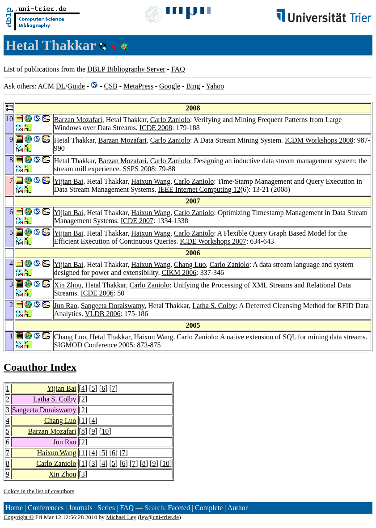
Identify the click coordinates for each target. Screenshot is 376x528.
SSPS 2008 (139, 169)
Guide (76, 86)
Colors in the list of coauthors (39, 491)
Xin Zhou (68, 285)
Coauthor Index (40, 367)
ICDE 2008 (155, 127)
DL (60, 86)
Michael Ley (121, 517)
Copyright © (19, 517)
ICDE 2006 (96, 293)
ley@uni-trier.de (159, 517)
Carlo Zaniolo (170, 119)
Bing (193, 86)
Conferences (45, 507)
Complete (209, 507)
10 (105, 431)
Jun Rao (65, 305)
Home (14, 507)
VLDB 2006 (103, 313)
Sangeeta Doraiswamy (112, 305)
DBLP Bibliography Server (126, 69)
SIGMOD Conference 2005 (93, 345)
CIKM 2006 (179, 272)
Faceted (179, 507)
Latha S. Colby (213, 305)
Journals (80, 507)
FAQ (178, 69)
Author (238, 507)
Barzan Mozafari (78, 119)
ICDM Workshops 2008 (319, 140)
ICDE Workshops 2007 (213, 241)
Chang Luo (190, 264)
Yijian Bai (68, 181)
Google (169, 86)
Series (106, 507)
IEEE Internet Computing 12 (199, 189)
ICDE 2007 (137, 220)
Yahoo (215, 86)
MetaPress (138, 86)
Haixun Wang (150, 181)
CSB (110, 86)
